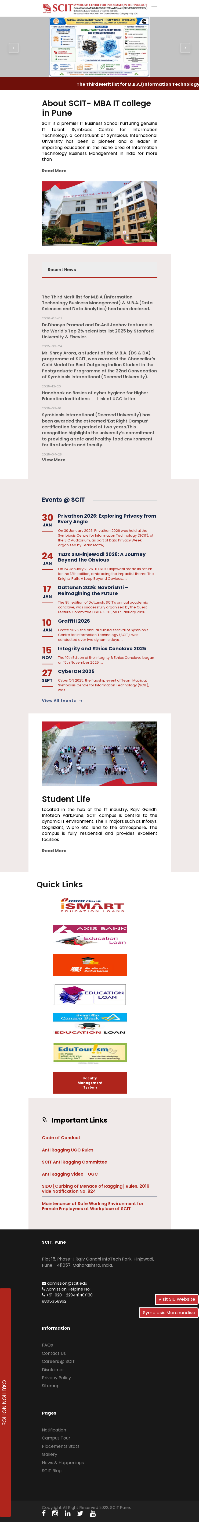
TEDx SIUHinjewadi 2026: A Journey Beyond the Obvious (102, 557)
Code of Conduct (61, 1138)
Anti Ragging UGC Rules (67, 1150)
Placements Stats (60, 1446)
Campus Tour (56, 1438)
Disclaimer (53, 1370)
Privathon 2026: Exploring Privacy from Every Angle (107, 519)
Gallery (49, 1454)
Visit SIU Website (176, 1299)
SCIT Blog (51, 1471)
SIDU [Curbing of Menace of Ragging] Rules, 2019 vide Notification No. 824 (95, 1188)
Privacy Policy (56, 1378)
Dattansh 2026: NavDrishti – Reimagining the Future (93, 590)
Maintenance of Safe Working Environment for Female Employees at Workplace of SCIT (93, 1206)
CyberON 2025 (76, 671)
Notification (54, 1430)
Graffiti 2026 (74, 621)
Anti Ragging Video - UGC (70, 1174)
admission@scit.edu (64, 1283)
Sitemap (51, 1386)
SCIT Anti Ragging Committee (74, 1162)
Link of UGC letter (116, 399)
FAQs (47, 1345)
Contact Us (54, 1353)
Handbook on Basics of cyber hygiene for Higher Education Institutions (95, 396)
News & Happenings (63, 1463)
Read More (54, 171)
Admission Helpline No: (66, 1289)
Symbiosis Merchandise (169, 1313)
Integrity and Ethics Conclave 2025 (102, 648)
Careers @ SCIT (58, 1361)
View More (53, 460)
